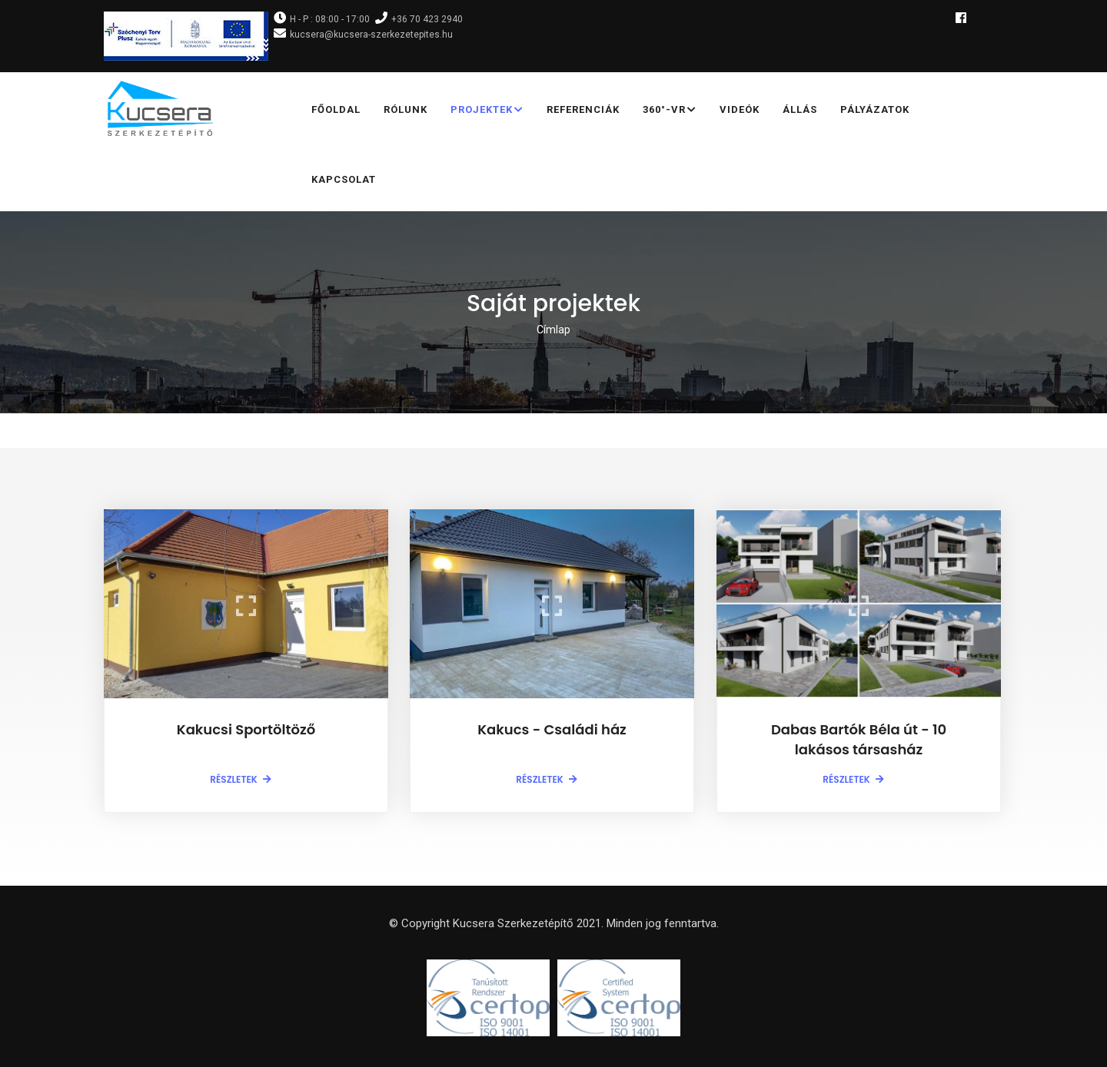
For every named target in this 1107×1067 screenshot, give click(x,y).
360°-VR (669, 111)
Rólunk (405, 109)
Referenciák (583, 109)
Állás (800, 109)
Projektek (487, 111)
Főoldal (336, 109)
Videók (740, 109)
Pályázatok (874, 109)
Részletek (233, 779)
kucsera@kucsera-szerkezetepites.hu (371, 34)
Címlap (553, 329)
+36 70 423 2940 (427, 19)
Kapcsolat (343, 179)
